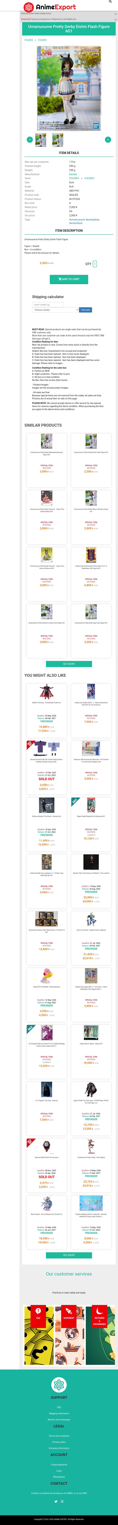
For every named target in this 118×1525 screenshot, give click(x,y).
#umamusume (77, 219)
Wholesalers (59, 1477)
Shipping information (59, 1413)
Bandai (73, 174)
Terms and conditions (59, 1436)
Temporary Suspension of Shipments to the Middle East (48, 19)
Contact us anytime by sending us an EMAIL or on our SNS (59, 1493)
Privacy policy (58, 1442)
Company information (59, 1448)
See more (69, 663)
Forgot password (59, 1464)
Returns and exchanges (59, 1419)
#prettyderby (93, 219)
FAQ (59, 1407)
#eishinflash (76, 223)
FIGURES (28, 40)
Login (59, 1471)
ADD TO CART (68, 279)
